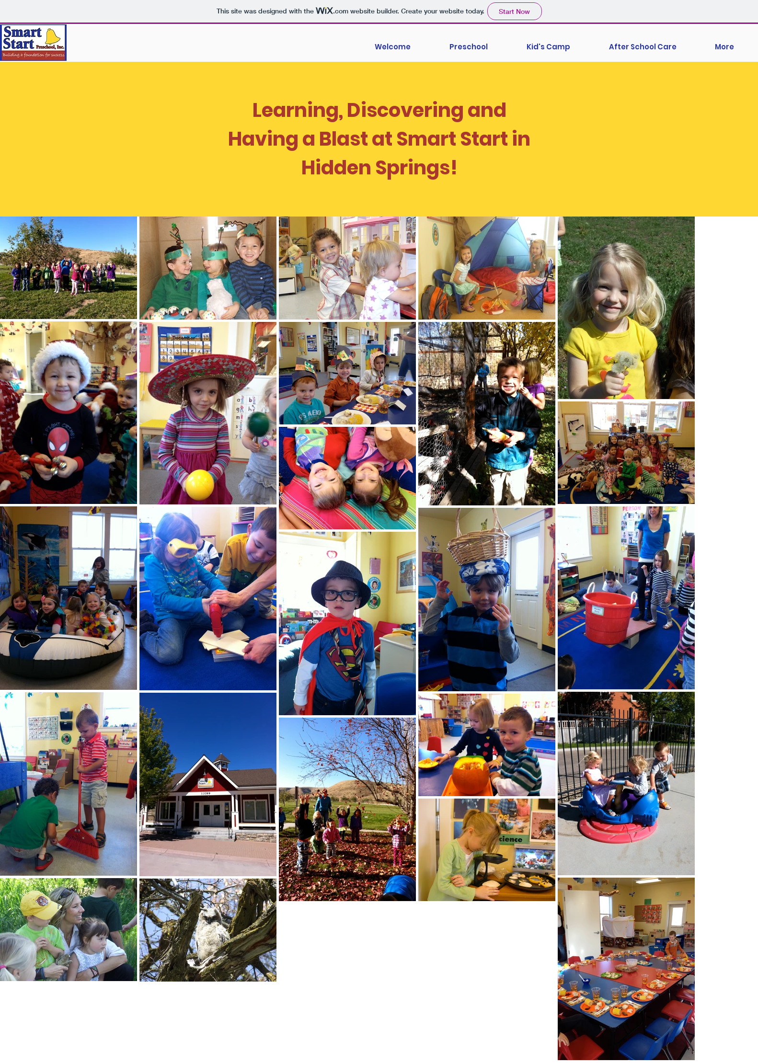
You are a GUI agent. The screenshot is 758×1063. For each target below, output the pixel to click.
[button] (724, 42)
